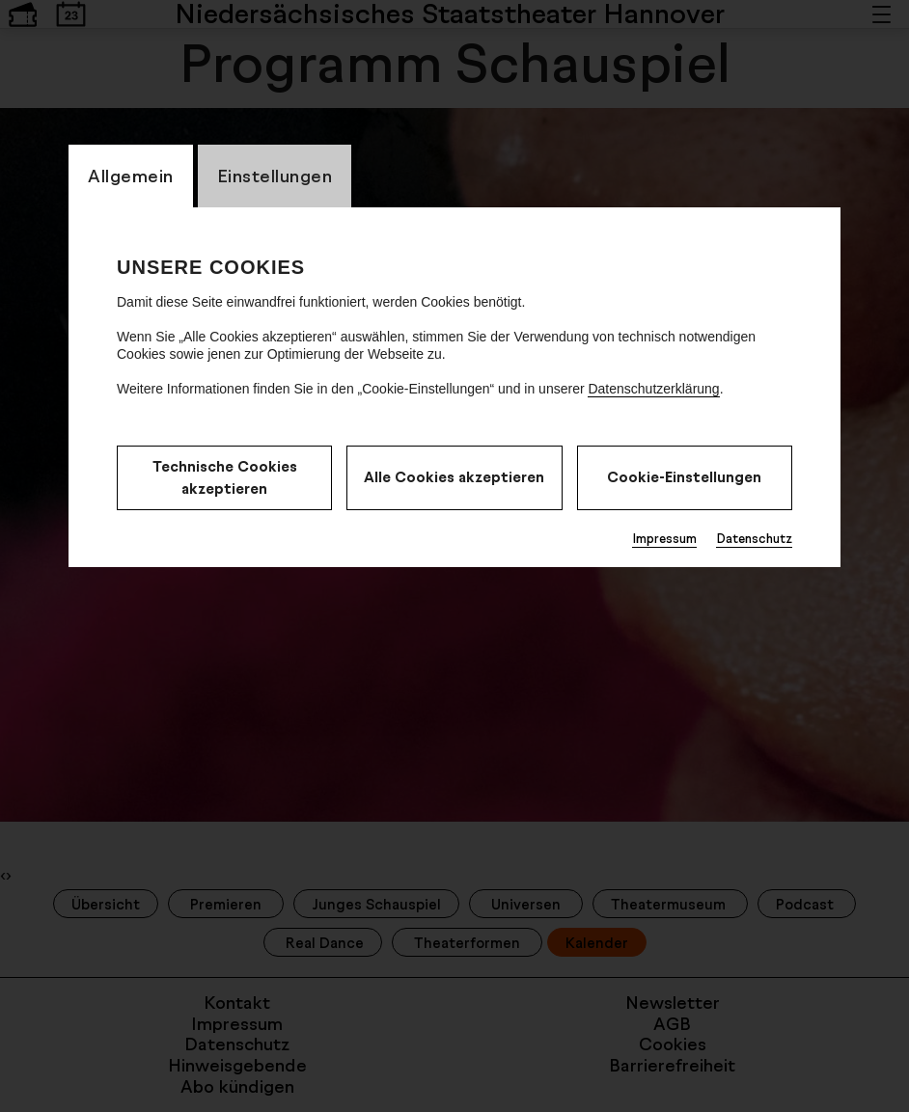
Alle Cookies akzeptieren (454, 477)
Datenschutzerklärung (653, 388)
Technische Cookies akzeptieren (224, 477)
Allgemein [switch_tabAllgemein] (131, 175)
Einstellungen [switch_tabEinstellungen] (275, 175)
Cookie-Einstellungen (684, 477)
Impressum (664, 538)
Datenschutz (754, 538)
